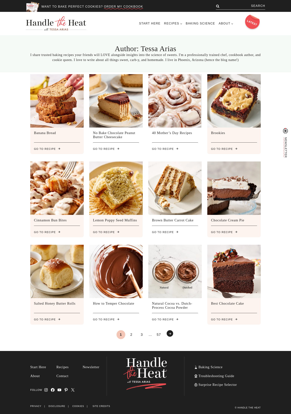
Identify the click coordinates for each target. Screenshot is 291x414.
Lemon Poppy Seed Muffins (115, 220)
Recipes (62, 367)
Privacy (35, 406)
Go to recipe (47, 148)
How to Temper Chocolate (113, 303)
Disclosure (57, 406)
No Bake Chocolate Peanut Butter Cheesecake (114, 135)
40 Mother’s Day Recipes (172, 133)
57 (159, 335)
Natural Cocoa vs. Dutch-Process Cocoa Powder (172, 305)
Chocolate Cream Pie (227, 220)
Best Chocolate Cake (227, 303)
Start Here (150, 23)
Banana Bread (45, 133)
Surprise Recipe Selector (217, 385)
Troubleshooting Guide (216, 376)
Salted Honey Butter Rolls (55, 303)
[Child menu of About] (226, 23)
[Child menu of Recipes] (173, 23)
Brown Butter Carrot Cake (173, 220)
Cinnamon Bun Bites (50, 220)
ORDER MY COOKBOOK (123, 6)
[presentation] (57, 101)
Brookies (218, 133)
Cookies (78, 406)
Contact (62, 376)
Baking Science (200, 23)
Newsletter (91, 367)
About (35, 376)
